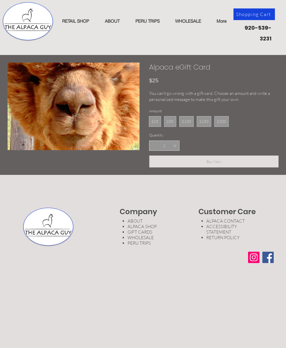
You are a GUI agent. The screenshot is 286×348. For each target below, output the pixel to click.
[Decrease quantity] (154, 146)
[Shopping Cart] (254, 14)
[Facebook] (268, 257)
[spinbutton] (164, 145)
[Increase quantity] (175, 146)
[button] (75, 21)
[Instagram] (253, 257)
